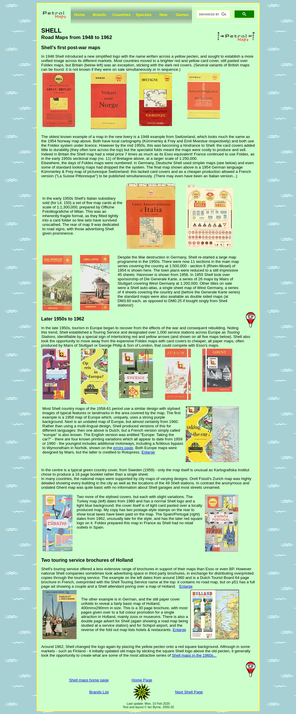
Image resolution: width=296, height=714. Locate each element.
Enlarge (148, 452)
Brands (99, 15)
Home (79, 15)
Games (182, 15)
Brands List (99, 692)
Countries (121, 15)
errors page (123, 448)
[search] (212, 14)
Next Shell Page (189, 692)
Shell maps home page (89, 680)
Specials (143, 15)
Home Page (142, 680)
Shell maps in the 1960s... (194, 655)
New (163, 15)
